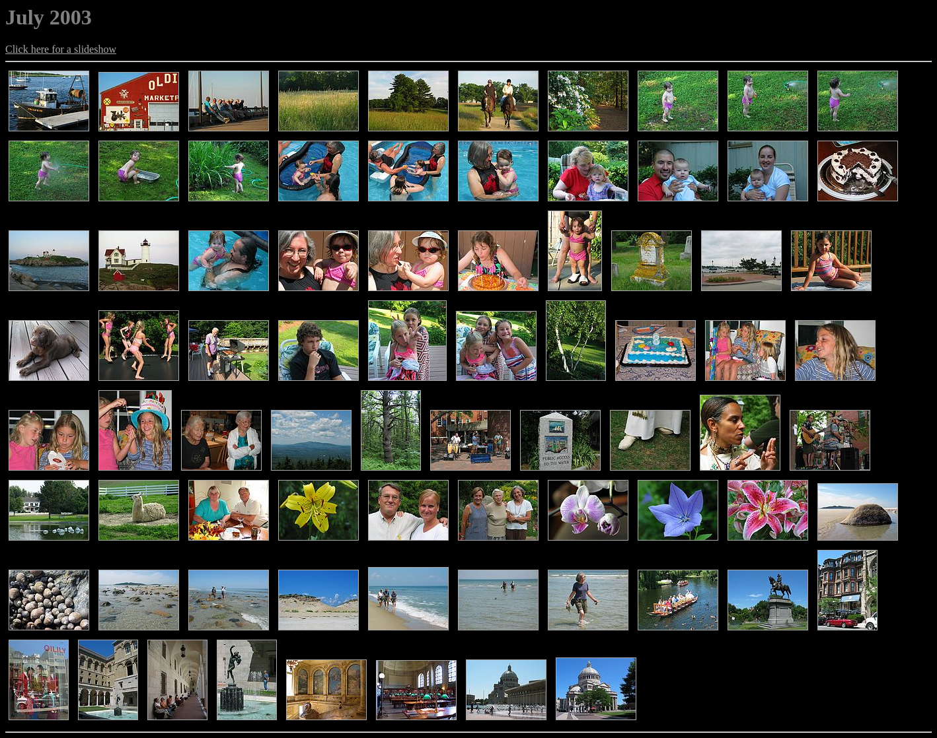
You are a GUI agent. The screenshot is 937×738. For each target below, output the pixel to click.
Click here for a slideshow (60, 49)
